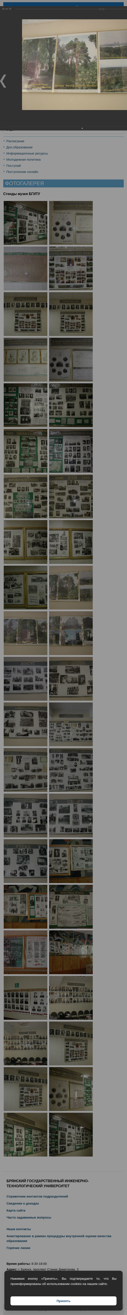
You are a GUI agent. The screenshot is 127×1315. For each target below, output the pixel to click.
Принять (63, 1301)
